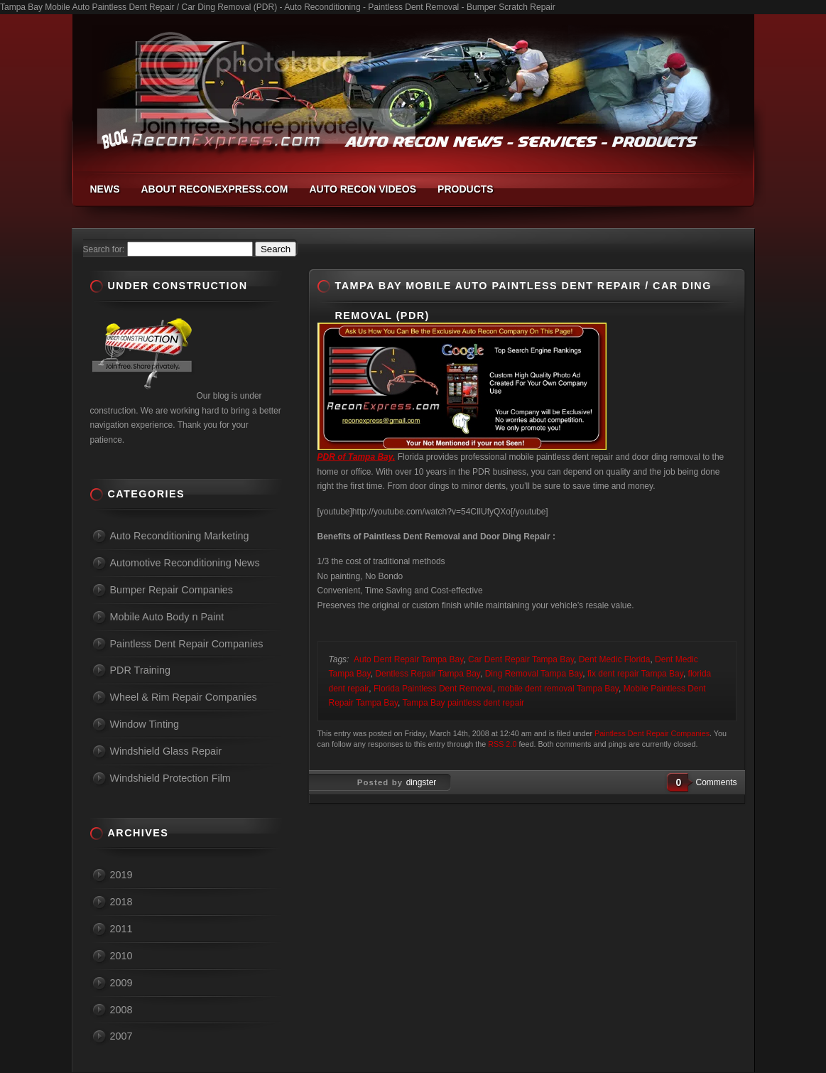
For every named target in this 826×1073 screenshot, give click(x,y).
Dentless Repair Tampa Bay (427, 674)
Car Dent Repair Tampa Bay (521, 659)
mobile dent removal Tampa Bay (558, 689)
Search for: (104, 249)
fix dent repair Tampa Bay (635, 674)
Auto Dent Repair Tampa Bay (408, 659)
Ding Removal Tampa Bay (534, 674)
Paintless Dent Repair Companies (652, 733)
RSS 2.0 (502, 744)
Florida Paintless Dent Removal (433, 689)
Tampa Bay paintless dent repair (463, 703)
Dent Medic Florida (615, 659)
